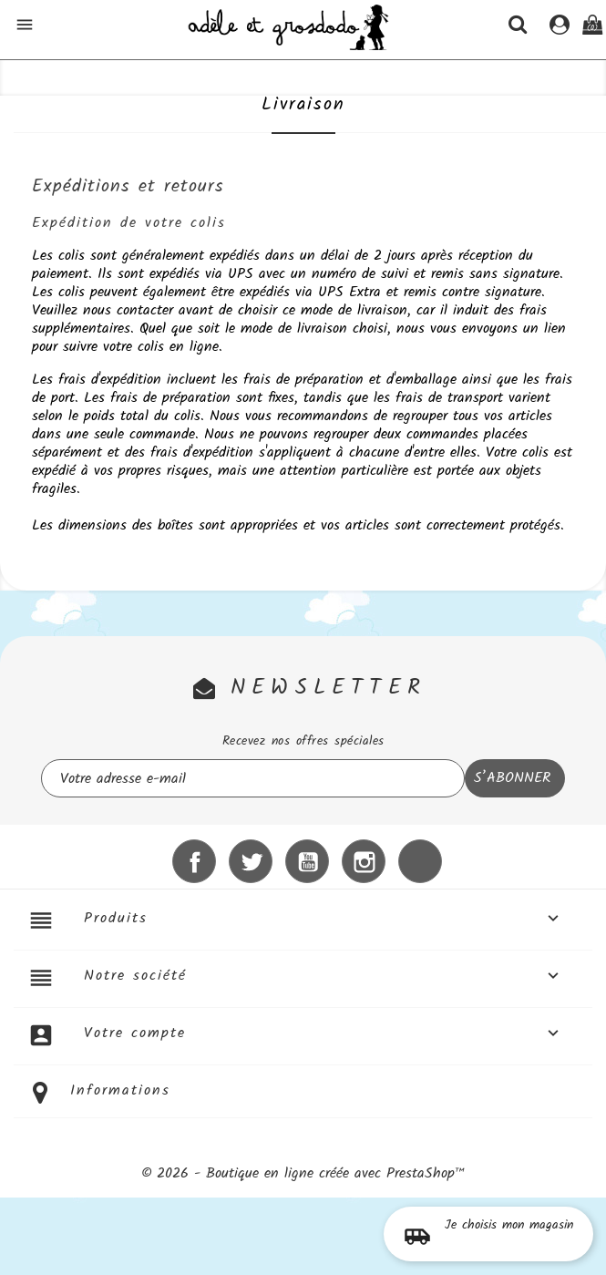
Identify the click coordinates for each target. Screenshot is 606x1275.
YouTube (307, 861)
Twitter (251, 861)
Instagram (364, 861)
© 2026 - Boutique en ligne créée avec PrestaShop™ (303, 1173)
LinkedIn (420, 861)
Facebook (194, 861)
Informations (120, 1090)
